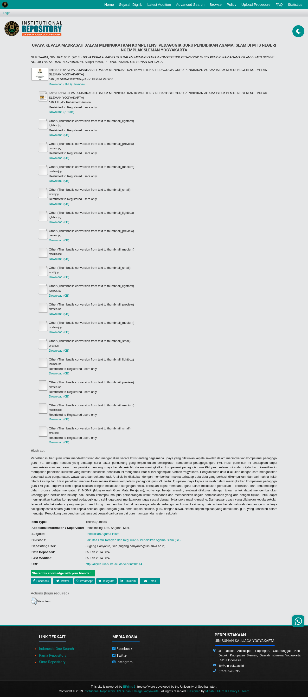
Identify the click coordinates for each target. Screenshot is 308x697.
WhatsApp (84, 581)
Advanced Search (190, 4)
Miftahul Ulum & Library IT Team (227, 691)
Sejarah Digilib (130, 4)
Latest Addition (159, 4)
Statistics (295, 4)
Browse (216, 4)
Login (6, 13)
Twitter (62, 581)
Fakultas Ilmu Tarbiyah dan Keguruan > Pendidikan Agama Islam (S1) (132, 540)
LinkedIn (128, 581)
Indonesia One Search (56, 649)
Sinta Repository (52, 662)
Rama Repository (52, 655)
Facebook (41, 581)
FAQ (279, 4)
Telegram (106, 581)
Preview (79, 84)
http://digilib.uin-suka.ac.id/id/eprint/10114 (113, 564)
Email (150, 581)
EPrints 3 (129, 686)
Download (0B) (59, 135)
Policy (231, 4)
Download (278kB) (61, 112)
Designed (193, 691)
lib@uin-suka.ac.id (231, 665)
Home (110, 4)
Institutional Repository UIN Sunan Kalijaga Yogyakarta (122, 691)
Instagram (122, 662)
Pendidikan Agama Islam (102, 534)
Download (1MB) (60, 84)
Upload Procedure (255, 4)
